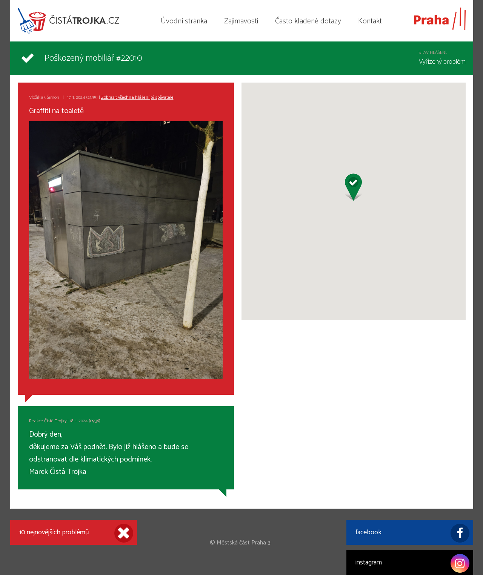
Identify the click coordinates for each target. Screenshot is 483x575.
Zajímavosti (241, 21)
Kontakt (370, 21)
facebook (412, 533)
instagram (412, 563)
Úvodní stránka (184, 21)
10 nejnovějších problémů (76, 533)
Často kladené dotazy (308, 21)
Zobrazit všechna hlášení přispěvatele (137, 97)
